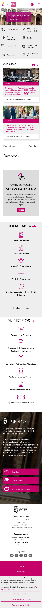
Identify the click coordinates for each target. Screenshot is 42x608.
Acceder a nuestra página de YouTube (12, 555)
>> (37, 65)
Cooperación (21, 331)
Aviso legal (21, 571)
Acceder (10, 30)
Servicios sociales (21, 249)
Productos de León (21, 542)
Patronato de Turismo (21, 539)
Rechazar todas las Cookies (21, 599)
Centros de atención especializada (21, 262)
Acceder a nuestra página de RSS (16, 555)
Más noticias (9, 146)
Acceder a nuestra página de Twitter (21, 555)
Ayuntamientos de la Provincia (21, 398)
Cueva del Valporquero (21, 488)
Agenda (32, 146)
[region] (21, 592)
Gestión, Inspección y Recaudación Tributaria (21, 290)
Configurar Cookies (21, 593)
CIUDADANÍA (18, 226)
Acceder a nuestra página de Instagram (30, 555)
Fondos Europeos (21, 304)
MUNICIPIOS (19, 321)
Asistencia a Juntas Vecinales (21, 373)
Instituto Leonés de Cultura (21, 537)
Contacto (21, 566)
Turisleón (21, 472)
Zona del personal (21, 275)
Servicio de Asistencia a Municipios (21, 360)
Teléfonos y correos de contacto (21, 527)
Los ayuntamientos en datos (21, 386)
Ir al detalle (21, 75)
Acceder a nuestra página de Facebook (25, 555)
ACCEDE (21, 193)
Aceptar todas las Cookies (21, 605)
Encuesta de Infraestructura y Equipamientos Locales (21, 346)
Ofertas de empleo (21, 237)
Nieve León (21, 480)
